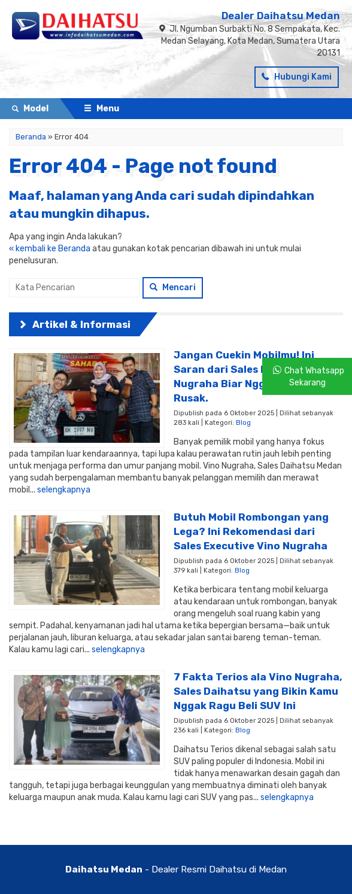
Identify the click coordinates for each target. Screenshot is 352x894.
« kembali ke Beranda (49, 249)
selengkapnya (63, 490)
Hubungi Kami (297, 77)
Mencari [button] (173, 287)
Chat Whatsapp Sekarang (314, 377)
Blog (243, 423)
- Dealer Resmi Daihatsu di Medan (176, 869)
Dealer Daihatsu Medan (280, 16)
